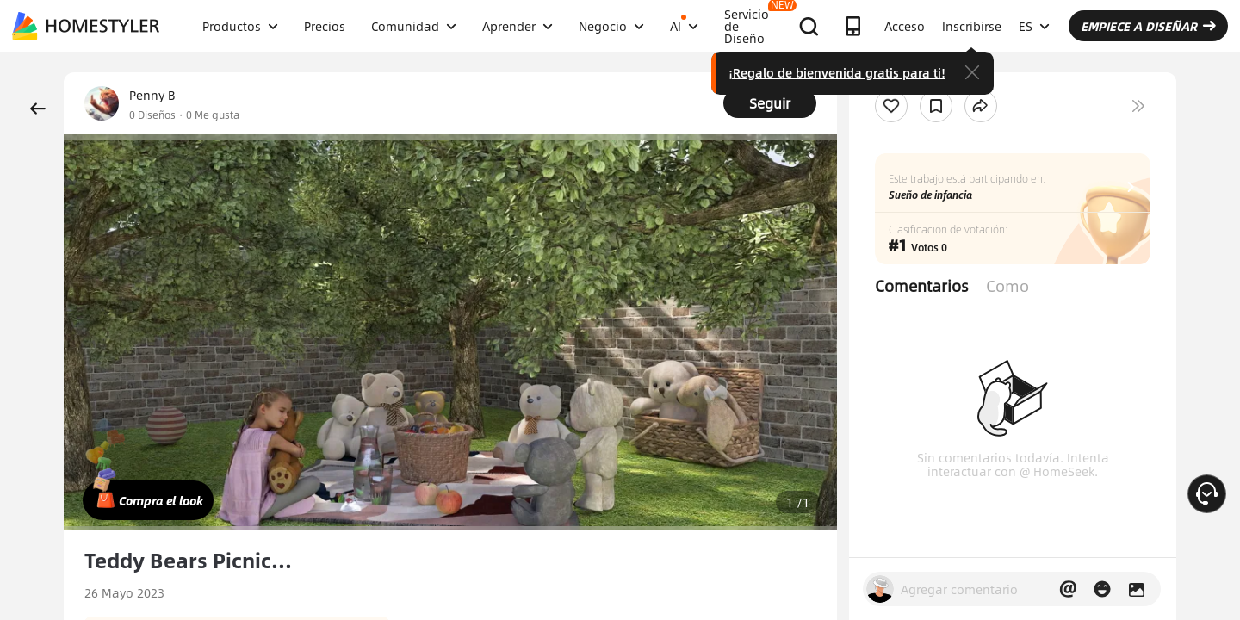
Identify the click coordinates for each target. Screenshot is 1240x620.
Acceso (904, 25)
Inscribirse (971, 25)
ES (1034, 25)
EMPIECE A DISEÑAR (1148, 25)
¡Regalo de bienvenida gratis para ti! (837, 72)
